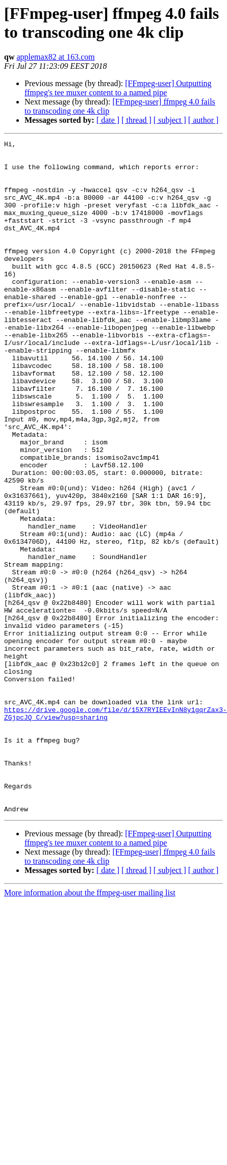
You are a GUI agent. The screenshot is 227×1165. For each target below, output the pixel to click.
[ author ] (203, 120)
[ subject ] (170, 120)
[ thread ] (136, 120)
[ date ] (107, 120)
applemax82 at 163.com (55, 56)
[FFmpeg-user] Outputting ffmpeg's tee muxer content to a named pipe (118, 88)
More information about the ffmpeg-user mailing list (89, 1027)
